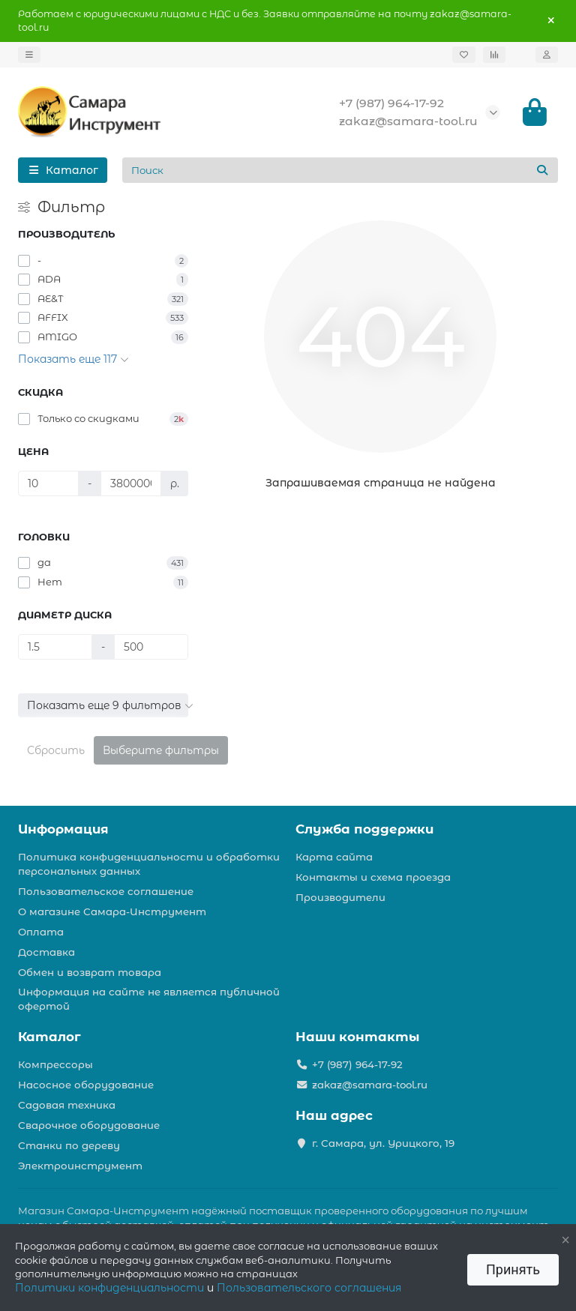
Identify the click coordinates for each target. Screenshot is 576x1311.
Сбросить (56, 750)
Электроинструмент (80, 1166)
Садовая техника (67, 1105)
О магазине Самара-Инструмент (112, 911)
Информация (63, 829)
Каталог (49, 1036)
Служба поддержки (365, 829)
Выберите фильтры (161, 750)
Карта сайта (334, 857)
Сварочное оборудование (89, 1125)
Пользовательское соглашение (106, 891)
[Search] (340, 170)
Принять (513, 1269)
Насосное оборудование (86, 1085)
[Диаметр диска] (55, 647)
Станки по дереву (69, 1145)
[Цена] (48, 483)
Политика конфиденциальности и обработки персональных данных (149, 864)
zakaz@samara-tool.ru (408, 121)
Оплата (41, 932)
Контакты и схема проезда (373, 877)
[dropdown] (29, 54)
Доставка (46, 952)
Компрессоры (55, 1064)
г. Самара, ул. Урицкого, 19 (383, 1143)
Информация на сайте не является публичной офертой (149, 999)
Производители (341, 897)
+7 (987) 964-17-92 (391, 103)
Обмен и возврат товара (89, 972)
